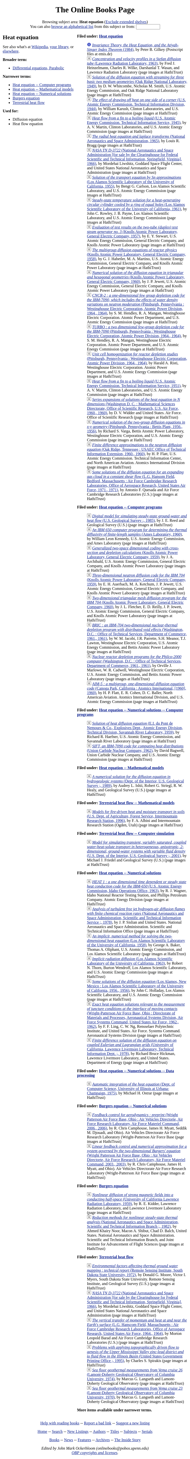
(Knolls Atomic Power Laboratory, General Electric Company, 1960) (136, 277)
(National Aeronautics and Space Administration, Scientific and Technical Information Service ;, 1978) (136, 915)
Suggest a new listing (133, 1423)
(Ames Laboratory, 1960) (137, 532)
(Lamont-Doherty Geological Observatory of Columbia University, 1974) (134, 1374)
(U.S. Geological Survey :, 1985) (137, 518)
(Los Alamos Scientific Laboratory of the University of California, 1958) (136, 940)
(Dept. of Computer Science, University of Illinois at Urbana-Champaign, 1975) (131, 1088)
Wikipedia (39, 47)
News (68, 1440)
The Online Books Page (94, 9)
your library (59, 47)
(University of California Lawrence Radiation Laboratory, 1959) (133, 1199)
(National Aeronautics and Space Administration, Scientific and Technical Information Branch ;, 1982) (133, 1221)
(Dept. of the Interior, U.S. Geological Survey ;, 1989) (135, 781)
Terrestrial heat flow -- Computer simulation (136, 833)
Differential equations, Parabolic (38, 68)
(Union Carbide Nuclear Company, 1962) (135, 748)
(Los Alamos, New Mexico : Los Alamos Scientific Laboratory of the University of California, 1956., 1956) (136, 985)
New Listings (78, 1431)
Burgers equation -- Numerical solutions (133, 1106)
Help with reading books (59, 1423)
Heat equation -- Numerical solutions (42, 94)
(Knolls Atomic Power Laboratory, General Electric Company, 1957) (132, 231)
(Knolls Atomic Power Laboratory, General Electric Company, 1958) (136, 254)
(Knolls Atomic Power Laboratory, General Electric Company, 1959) (133, 552)
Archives (102, 1440)
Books (54, 1440)
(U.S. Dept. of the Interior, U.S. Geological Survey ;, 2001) (136, 849)
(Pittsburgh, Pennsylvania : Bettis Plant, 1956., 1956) (136, 426)
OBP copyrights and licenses (94, 1453)
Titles (114, 1431)
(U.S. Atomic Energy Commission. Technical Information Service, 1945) (133, 120)
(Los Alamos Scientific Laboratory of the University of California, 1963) (129, 961)
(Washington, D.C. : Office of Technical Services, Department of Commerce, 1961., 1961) (137, 632)
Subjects (130, 1431)
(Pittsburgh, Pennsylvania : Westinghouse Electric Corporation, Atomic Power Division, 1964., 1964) (136, 304)
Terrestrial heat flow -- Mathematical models (136, 803)
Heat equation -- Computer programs (42, 85)
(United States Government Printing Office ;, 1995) (135, 1354)
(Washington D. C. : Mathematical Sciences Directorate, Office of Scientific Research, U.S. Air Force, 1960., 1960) (133, 406)
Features (84, 1440)
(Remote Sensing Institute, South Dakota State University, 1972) (135, 1270)
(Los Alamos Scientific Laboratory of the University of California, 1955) (134, 181)
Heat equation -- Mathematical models (43, 89)
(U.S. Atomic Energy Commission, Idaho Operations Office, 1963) (136, 886)
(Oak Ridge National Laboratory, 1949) (137, 81)
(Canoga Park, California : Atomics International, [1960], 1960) (136, 688)
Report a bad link (97, 1423)
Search (57, 1431)
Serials (147, 1431)
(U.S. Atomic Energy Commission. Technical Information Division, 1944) (136, 104)
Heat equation (111, 36)
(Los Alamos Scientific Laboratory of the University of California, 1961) (136, 204)
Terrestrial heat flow (29, 102)
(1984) (132, 47)
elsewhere (11, 51)
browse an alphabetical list (72, 26)
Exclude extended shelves (126, 22)
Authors (99, 1431)
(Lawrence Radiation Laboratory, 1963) (134, 61)
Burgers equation (26, 98)
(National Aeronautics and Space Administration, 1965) (136, 138)
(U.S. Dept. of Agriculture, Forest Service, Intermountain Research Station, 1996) (136, 816)
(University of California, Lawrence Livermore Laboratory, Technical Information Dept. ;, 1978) (131, 1047)
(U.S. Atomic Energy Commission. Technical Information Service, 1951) (133, 383)
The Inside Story (127, 1440)
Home (42, 1431)
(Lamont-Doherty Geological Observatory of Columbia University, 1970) (134, 1392)
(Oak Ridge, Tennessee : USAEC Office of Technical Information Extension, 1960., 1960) (136, 449)
